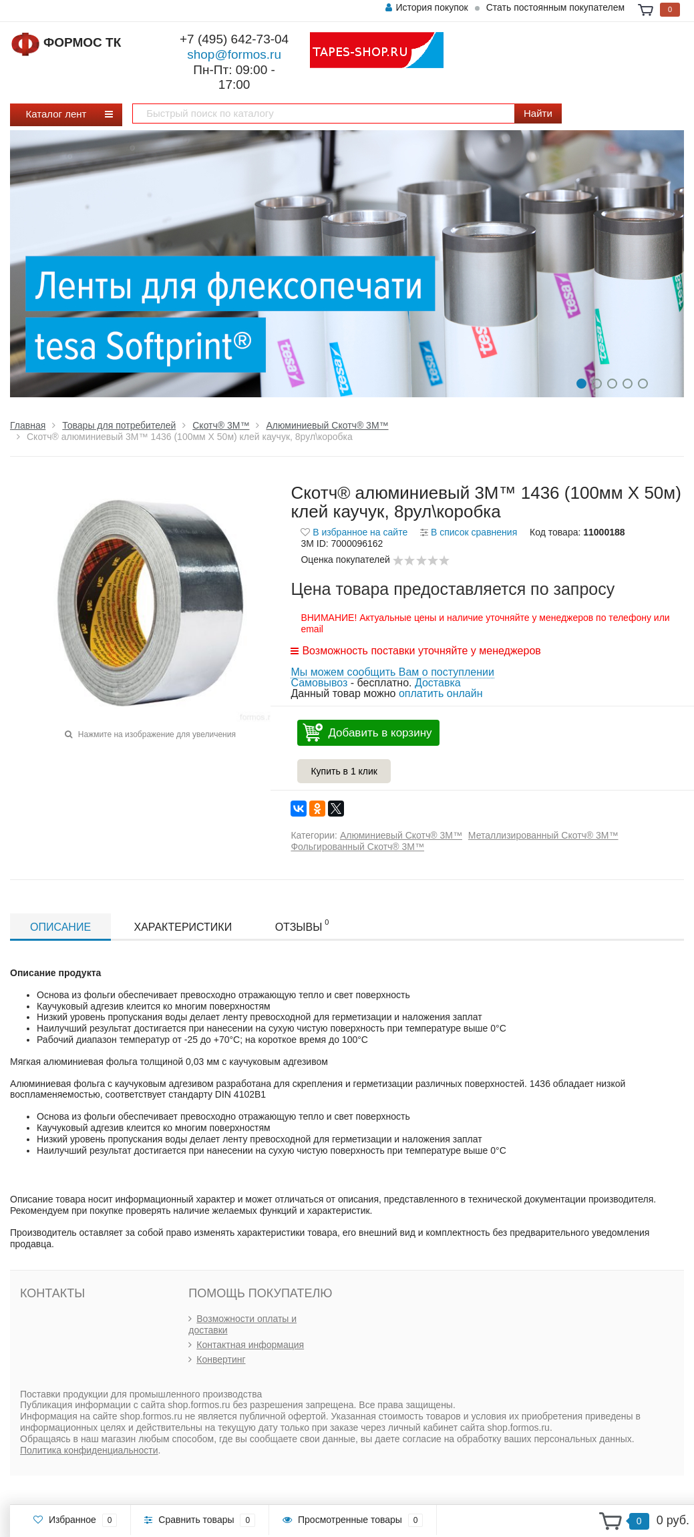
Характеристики (183, 927)
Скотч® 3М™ (220, 425)
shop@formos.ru (234, 54)
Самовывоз (319, 682)
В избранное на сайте (354, 532)
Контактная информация (250, 1344)
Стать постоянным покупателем (555, 7)
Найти (538, 113)
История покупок (426, 7)
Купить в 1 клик (344, 771)
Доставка (438, 682)
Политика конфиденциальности (89, 1450)
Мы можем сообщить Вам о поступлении (392, 672)
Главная (27, 425)
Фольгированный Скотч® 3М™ (357, 846)
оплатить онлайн (441, 693)
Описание (60, 927)
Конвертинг (220, 1359)
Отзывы (302, 925)
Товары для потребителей (119, 425)
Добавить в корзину (379, 732)
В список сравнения (468, 532)
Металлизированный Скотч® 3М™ (543, 835)
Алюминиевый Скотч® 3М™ (327, 425)
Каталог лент (61, 114)
